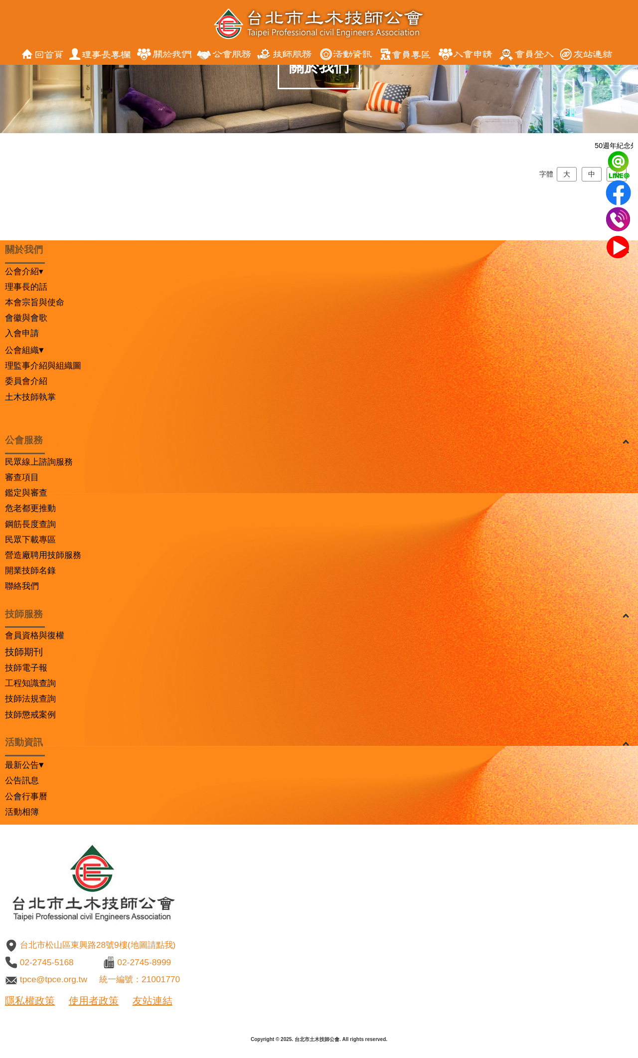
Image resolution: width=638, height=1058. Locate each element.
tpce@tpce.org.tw (53, 979)
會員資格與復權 (34, 635)
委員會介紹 (26, 381)
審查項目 (22, 477)
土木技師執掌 (30, 397)
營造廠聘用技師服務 (43, 555)
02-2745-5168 (47, 962)
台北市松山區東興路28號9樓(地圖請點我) (97, 945)
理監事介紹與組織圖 (43, 365)
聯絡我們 (22, 586)
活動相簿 (22, 812)
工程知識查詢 (30, 683)
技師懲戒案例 (30, 714)
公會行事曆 (26, 796)
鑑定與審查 (26, 493)
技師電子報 (26, 668)
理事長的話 (26, 287)
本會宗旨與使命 (34, 302)
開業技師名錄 (30, 570)
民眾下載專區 (30, 539)
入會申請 (22, 333)
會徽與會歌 (26, 318)
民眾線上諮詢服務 (39, 462)
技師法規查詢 (30, 699)
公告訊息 (22, 780)
